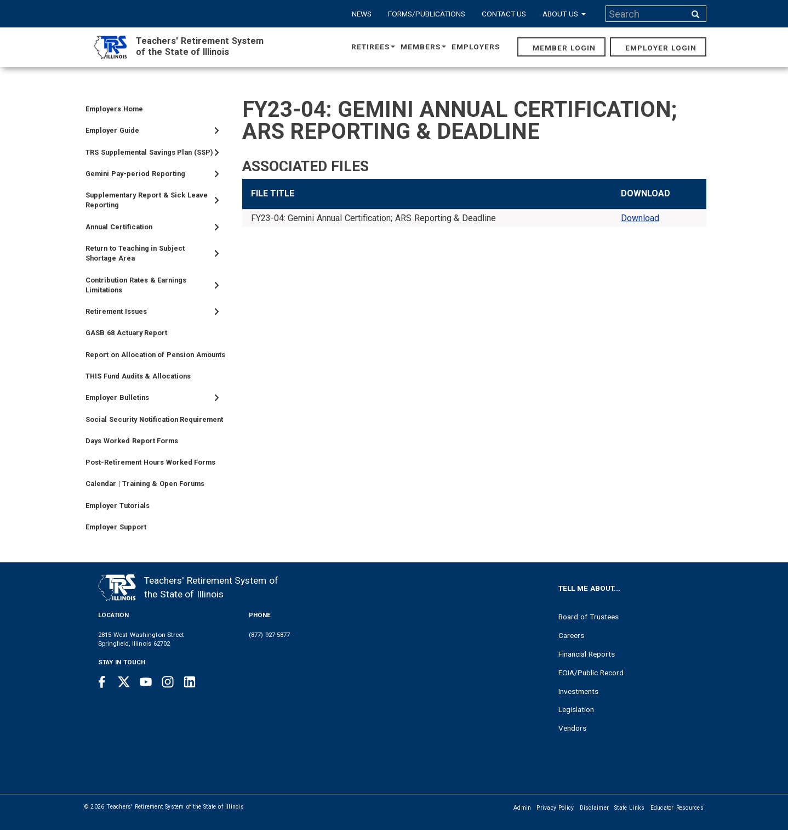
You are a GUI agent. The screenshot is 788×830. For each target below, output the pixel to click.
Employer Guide (112, 130)
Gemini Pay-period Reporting (135, 174)
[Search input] (647, 13)
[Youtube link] (146, 682)
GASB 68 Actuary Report (126, 333)
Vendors (572, 728)
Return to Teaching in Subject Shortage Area (135, 253)
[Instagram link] (167, 682)
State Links (629, 807)
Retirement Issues (116, 311)
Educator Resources (677, 807)
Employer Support (115, 527)
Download (640, 218)
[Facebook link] (102, 682)
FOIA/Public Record (591, 672)
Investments (578, 691)
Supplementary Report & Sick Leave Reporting (146, 200)
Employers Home (114, 109)
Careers (571, 635)
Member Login (564, 47)
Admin (522, 807)
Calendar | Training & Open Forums (144, 483)
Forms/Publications (426, 13)
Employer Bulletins (117, 397)
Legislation (576, 709)
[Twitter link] (124, 682)
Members (423, 46)
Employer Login (660, 47)
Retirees (373, 46)
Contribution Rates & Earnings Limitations (135, 285)
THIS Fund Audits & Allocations (138, 376)
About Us (564, 13)
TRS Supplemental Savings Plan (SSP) (149, 152)
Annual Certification (118, 227)
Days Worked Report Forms (131, 441)
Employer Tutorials (117, 505)
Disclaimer (594, 807)
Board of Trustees (588, 616)
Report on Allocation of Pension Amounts (155, 355)
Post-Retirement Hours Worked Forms (150, 462)
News (362, 13)
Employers (476, 46)
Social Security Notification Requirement (154, 419)
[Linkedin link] (189, 682)
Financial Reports (586, 654)
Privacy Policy (555, 807)
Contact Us (504, 13)
